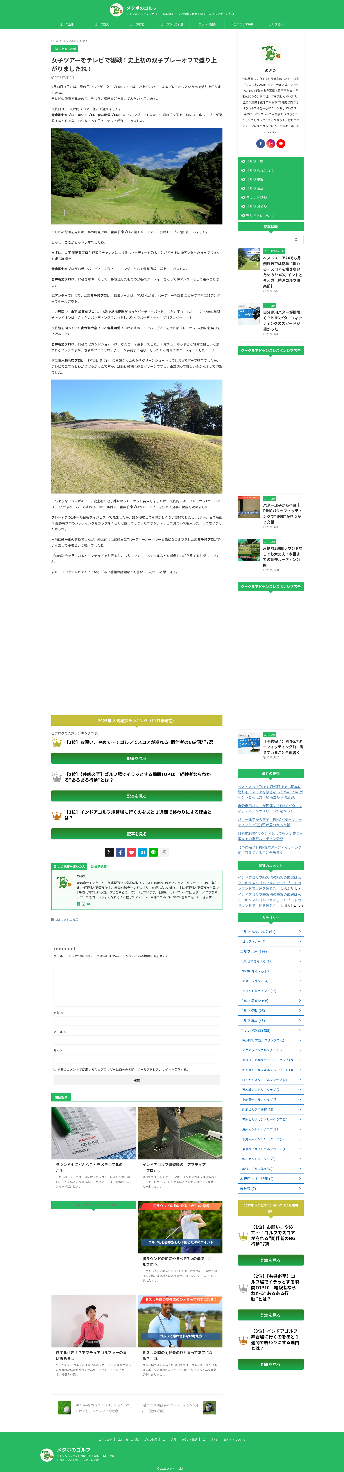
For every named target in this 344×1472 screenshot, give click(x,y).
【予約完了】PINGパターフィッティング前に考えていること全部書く (283, 714)
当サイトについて (256, 215)
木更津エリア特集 (242, 24)
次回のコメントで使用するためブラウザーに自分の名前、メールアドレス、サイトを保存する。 (123, 1067)
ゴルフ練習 (137, 24)
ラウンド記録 (207, 24)
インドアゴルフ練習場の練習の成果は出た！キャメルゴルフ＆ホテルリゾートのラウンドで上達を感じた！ (270, 848)
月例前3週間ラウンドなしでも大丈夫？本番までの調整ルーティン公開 (283, 528)
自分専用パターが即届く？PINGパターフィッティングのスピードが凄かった (282, 307)
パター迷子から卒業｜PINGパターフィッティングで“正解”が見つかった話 (282, 493)
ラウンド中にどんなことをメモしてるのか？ (91, 1162)
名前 (58, 1010)
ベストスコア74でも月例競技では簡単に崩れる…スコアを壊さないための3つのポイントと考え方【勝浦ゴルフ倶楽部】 (283, 267)
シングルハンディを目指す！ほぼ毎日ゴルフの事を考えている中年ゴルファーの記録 (86, 1455)
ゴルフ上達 (66, 24)
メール (60, 1029)
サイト (58, 1048)
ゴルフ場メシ (277, 24)
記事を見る (137, 758)
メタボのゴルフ (141, 8)
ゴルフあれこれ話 (172, 24)
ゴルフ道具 (102, 24)
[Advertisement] (88, 614)
